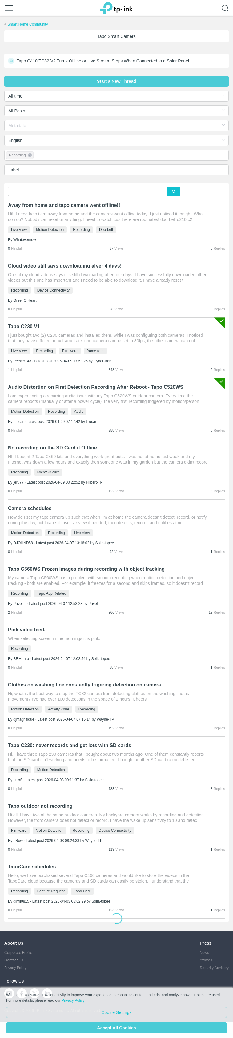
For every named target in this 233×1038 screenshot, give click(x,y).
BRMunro (21, 659)
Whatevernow (24, 240)
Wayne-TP (105, 719)
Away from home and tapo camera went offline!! (64, 205)
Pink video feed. (27, 629)
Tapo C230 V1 (24, 326)
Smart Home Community (27, 24)
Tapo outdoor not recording (40, 806)
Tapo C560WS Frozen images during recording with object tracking (86, 569)
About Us (13, 943)
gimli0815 (21, 901)
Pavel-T (19, 603)
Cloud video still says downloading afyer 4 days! (65, 265)
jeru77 (18, 482)
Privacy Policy (15, 967)
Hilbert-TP (94, 482)
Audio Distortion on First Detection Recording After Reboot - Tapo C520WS (95, 387)
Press (205, 943)
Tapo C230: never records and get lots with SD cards (69, 745)
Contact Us (13, 960)
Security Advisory (214, 967)
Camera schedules (29, 508)
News (204, 952)
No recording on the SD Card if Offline (52, 447)
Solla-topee (104, 543)
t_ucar (18, 422)
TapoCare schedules (32, 866)
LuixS (17, 780)
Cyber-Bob (102, 361)
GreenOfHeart (24, 300)
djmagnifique (23, 719)
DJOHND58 (23, 543)
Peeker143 (22, 361)
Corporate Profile (18, 952)
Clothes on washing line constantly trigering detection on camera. (85, 684)
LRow (18, 841)
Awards (206, 960)
